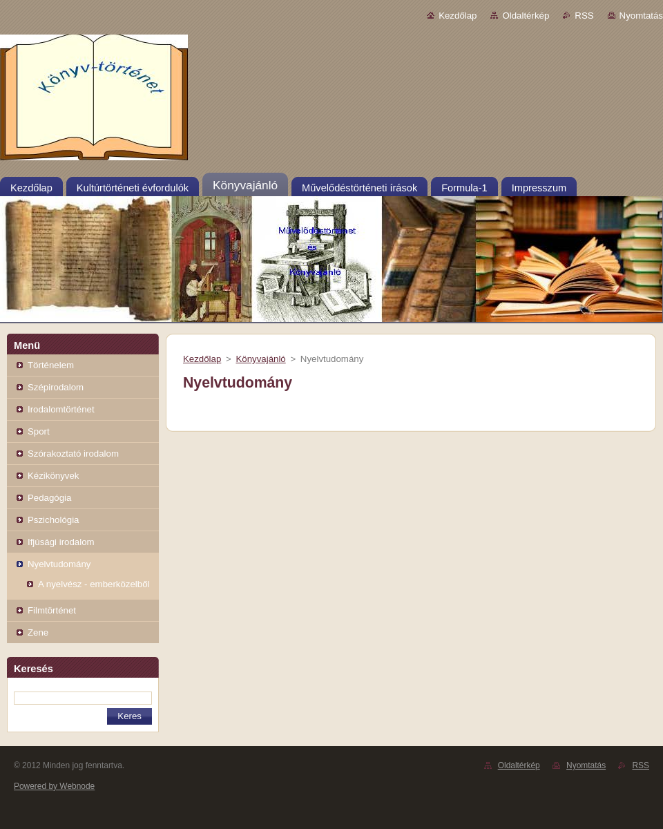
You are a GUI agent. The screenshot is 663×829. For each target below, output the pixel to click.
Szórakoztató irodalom (73, 453)
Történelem (51, 365)
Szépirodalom (56, 387)
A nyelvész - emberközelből (93, 584)
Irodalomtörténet (61, 409)
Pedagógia (49, 498)
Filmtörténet (52, 610)
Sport (39, 431)
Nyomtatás (641, 15)
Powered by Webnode (54, 786)
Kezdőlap (458, 15)
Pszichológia (53, 520)
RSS (584, 15)
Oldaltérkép (525, 15)
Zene (38, 632)
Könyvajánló (260, 359)
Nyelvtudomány (59, 564)
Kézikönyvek (53, 475)
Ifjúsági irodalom (61, 542)
